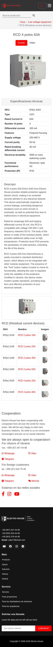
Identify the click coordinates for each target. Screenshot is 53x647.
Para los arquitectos (11, 606)
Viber (32, 453)
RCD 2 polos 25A (27, 346)
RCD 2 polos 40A (27, 358)
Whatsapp (8, 453)
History (5, 574)
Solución (6, 569)
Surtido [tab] (21, 43)
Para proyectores (9, 597)
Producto (6, 560)
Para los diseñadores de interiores (17, 601)
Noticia (5, 579)
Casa (22, 22)
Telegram (8, 459)
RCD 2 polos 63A (27, 369)
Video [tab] (32, 43)
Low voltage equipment (39, 22)
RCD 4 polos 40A (27, 392)
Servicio (5, 592)
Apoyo (5, 564)
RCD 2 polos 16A (27, 335)
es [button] (41, 5)
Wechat (33, 481)
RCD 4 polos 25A (27, 380)
